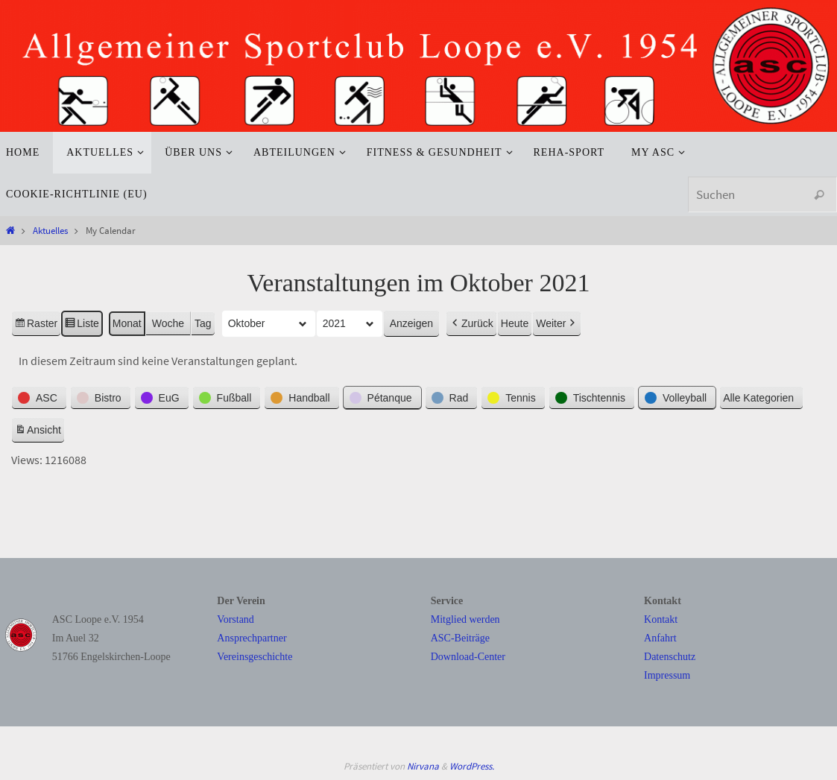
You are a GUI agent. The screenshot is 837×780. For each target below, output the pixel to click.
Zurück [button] (471, 323)
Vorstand (235, 619)
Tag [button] (203, 323)
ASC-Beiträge (460, 638)
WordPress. (471, 766)
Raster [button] (35, 325)
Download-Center (468, 656)
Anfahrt (660, 638)
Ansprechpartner (251, 638)
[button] (39, 397)
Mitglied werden (465, 619)
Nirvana (423, 766)
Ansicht (39, 432)
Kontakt (661, 619)
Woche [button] (168, 323)
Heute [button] (514, 323)
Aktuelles (50, 230)
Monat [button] (127, 323)
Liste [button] (81, 325)
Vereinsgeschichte (254, 656)
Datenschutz (669, 656)
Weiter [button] (557, 323)
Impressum (667, 675)
